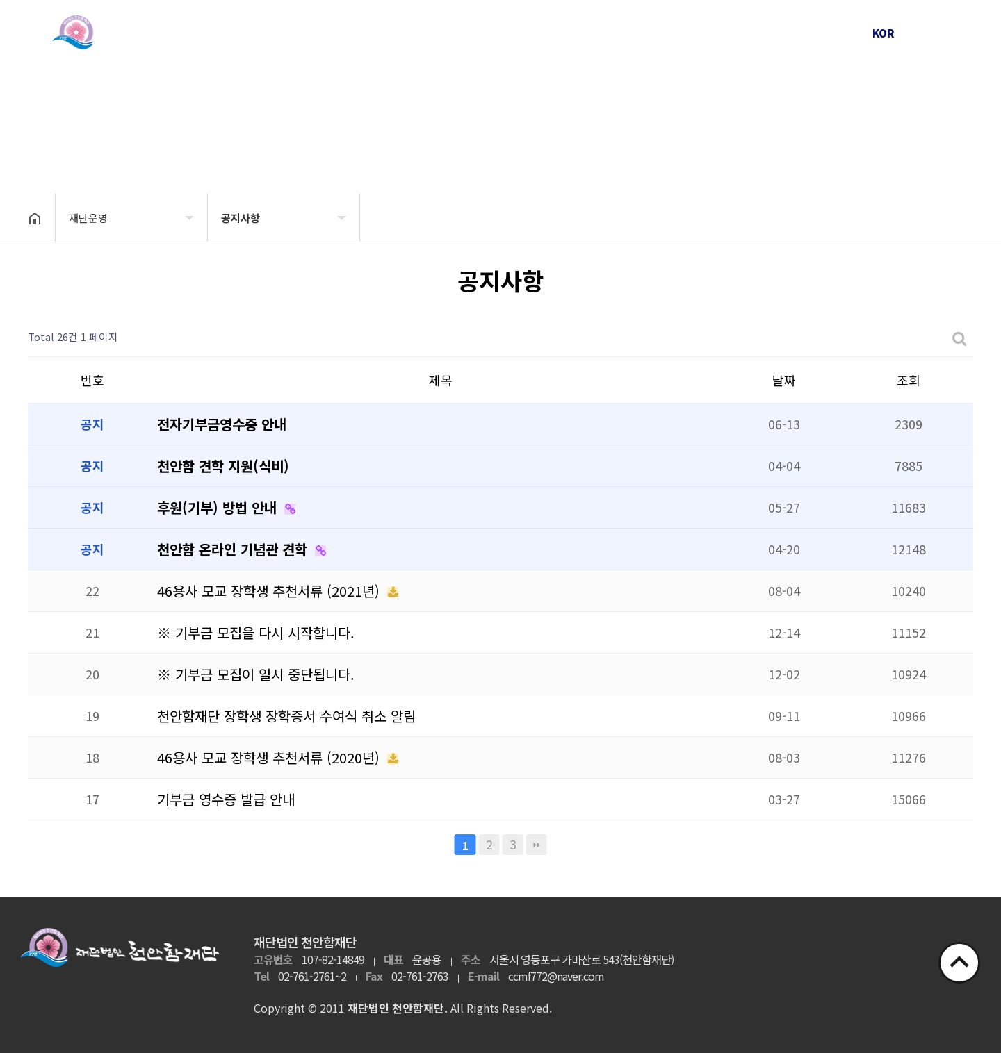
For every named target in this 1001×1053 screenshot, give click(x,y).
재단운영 (395, 33)
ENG (928, 33)
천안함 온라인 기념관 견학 (234, 549)
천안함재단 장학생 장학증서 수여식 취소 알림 (286, 716)
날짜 (784, 380)
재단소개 (270, 33)
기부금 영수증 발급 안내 (226, 799)
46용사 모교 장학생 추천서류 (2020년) (270, 757)
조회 (908, 380)
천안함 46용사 (645, 33)
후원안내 (771, 33)
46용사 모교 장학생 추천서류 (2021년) (270, 591)
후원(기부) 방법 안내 (219, 507)
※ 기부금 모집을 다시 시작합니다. (256, 632)
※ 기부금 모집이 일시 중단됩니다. (256, 674)
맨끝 (536, 844)
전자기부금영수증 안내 (221, 424)
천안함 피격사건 (520, 33)
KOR (883, 33)
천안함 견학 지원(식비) (223, 466)
